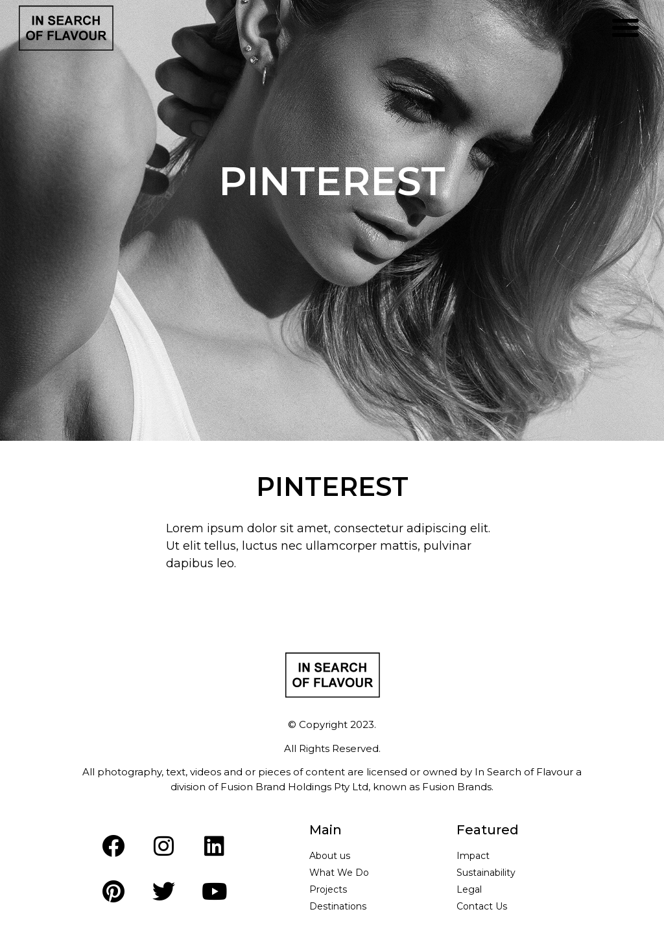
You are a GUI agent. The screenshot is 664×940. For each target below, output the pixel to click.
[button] (626, 28)
